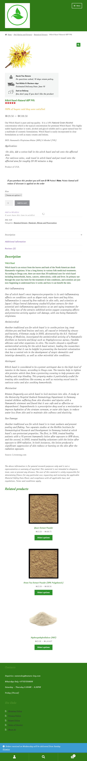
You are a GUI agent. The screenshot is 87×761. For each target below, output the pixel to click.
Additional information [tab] (15, 241)
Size (7, 191)
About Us (12, 729)
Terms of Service (15, 725)
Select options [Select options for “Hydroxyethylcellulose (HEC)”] (43, 647)
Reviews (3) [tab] (10, 248)
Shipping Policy (15, 711)
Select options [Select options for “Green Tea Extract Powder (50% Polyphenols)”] (43, 592)
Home (10, 35)
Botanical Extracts (41, 35)
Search (43, 757)
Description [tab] (10, 235)
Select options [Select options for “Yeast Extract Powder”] (43, 537)
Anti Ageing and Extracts (23, 35)
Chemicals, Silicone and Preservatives (42, 223)
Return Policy (14, 720)
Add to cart (22, 203)
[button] (78, 45)
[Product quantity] (9, 203)
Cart (67, 755)
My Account (14, 757)
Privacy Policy (14, 716)
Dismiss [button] (6, 749)
